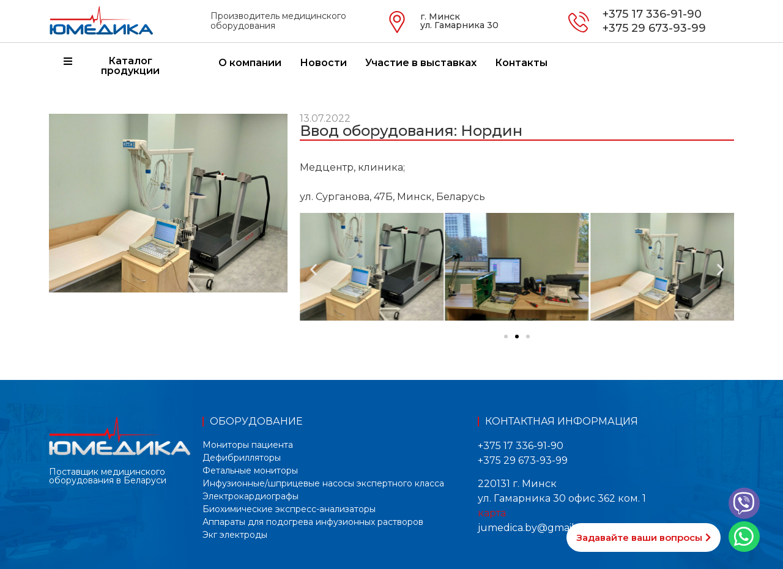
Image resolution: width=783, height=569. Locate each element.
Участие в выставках (421, 63)
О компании (249, 63)
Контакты (521, 63)
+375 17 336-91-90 (652, 14)
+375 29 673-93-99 (654, 28)
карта (492, 513)
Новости (323, 63)
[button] (313, 269)
